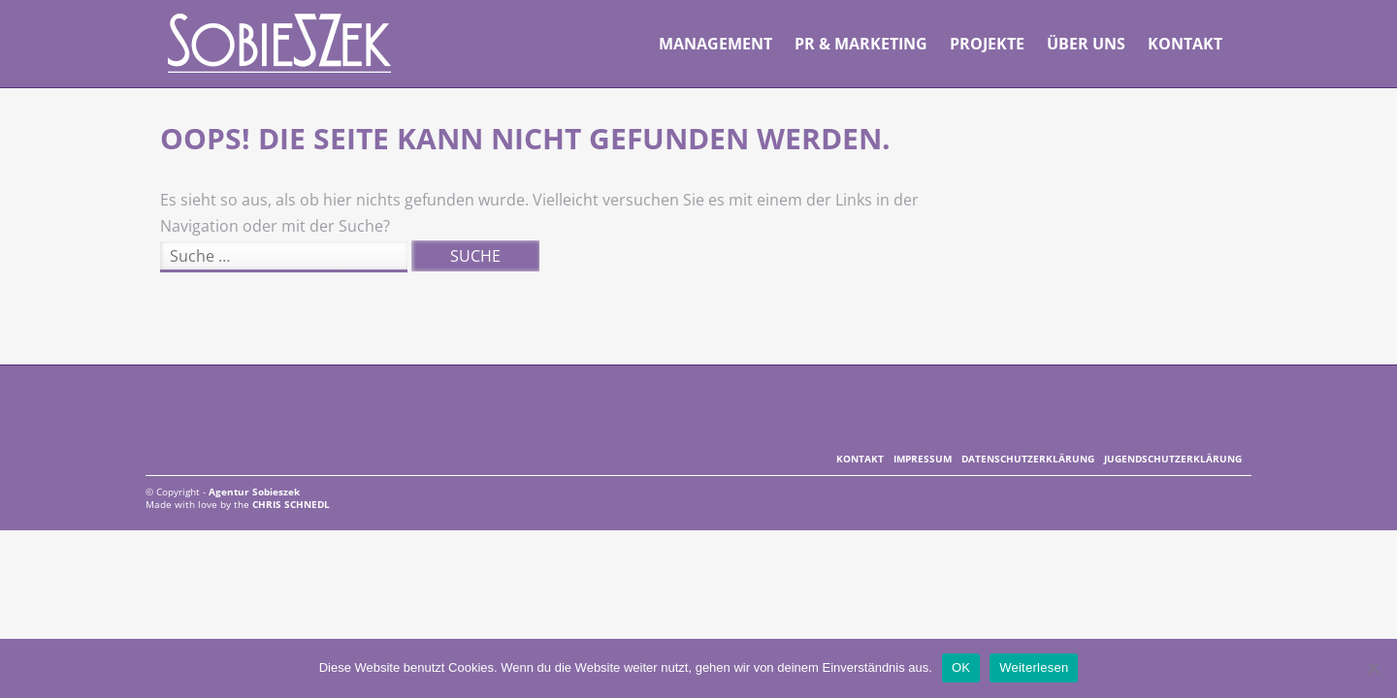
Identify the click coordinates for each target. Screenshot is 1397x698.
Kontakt (1185, 43)
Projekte (987, 43)
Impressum (922, 458)
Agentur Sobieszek (280, 43)
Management (715, 43)
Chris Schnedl (291, 504)
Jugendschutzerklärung (1173, 458)
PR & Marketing (861, 43)
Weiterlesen (1033, 667)
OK (961, 667)
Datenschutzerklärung (1027, 458)
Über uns (1086, 43)
